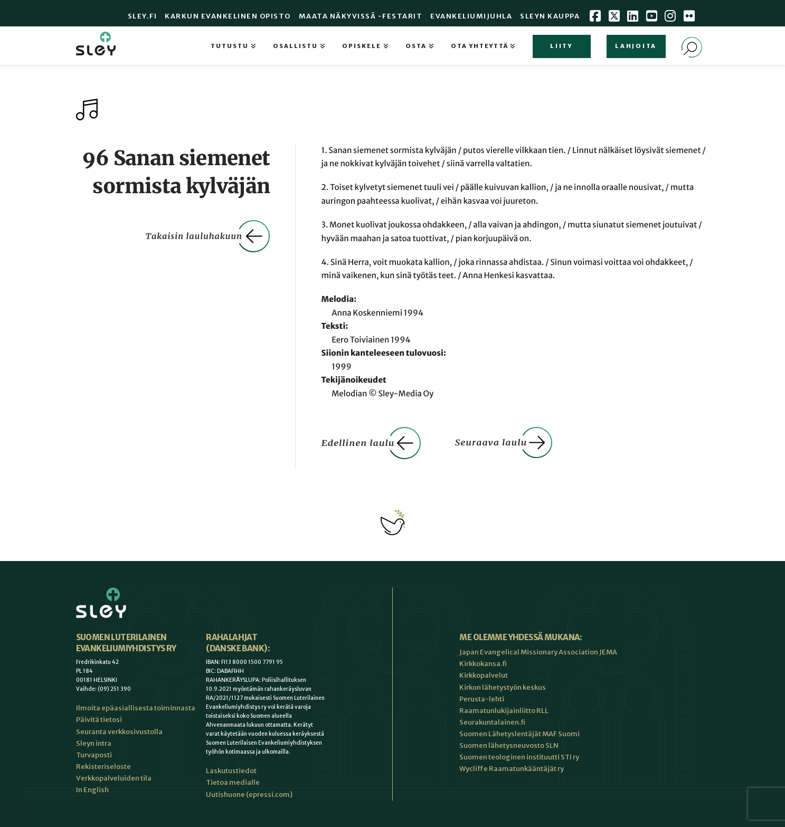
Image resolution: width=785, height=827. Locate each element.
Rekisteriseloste (103, 766)
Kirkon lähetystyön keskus (502, 687)
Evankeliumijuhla (471, 16)
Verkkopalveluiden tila (114, 778)
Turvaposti (94, 754)
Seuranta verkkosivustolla (119, 731)
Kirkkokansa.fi (483, 663)
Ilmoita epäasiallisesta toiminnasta (135, 708)
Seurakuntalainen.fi (492, 722)
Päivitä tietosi (99, 719)
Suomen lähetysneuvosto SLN (509, 745)
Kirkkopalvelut (483, 675)
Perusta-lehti (481, 699)
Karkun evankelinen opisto (228, 16)
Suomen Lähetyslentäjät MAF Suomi (519, 733)
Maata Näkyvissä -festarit (361, 16)
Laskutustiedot (231, 770)
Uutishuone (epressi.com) (249, 794)
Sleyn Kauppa (550, 16)
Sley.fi (142, 16)
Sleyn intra (93, 743)
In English (92, 789)
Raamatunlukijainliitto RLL (503, 710)
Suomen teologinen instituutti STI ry (519, 757)
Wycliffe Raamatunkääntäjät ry (511, 768)
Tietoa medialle (233, 782)
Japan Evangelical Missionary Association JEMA (538, 652)
